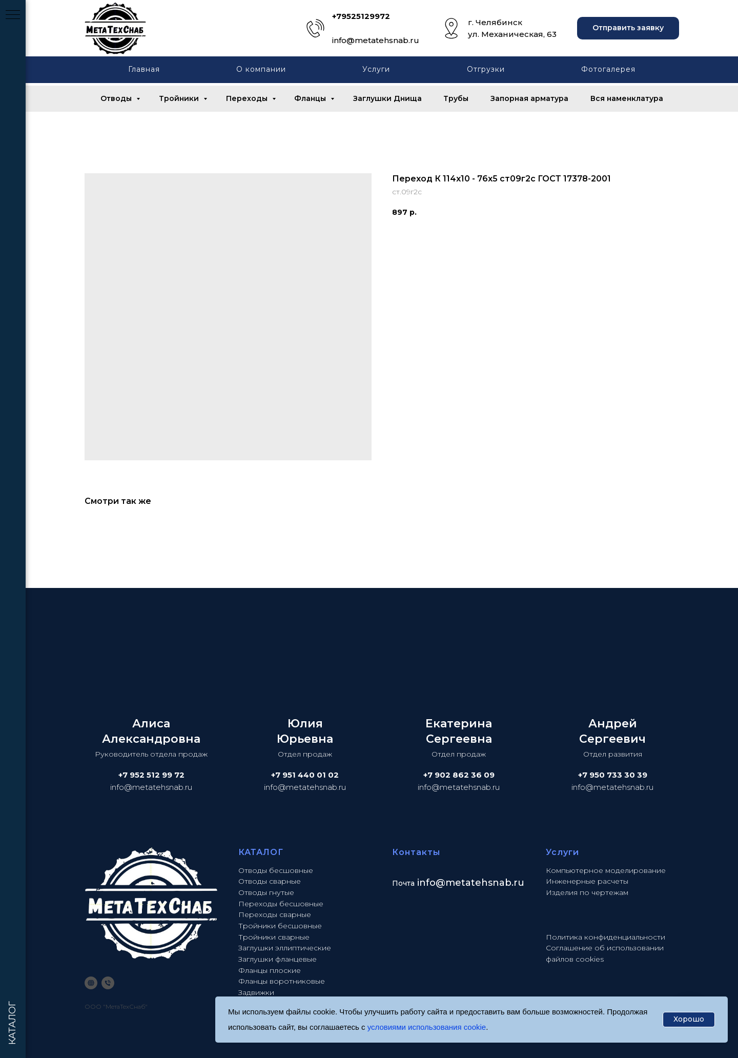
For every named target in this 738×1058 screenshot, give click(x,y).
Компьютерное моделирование (606, 870)
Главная (144, 69)
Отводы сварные (269, 881)
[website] (91, 982)
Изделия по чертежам (587, 892)
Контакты (416, 852)
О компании (261, 69)
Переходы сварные (274, 914)
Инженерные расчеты (587, 881)
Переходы (248, 98)
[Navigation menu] (13, 15)
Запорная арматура (529, 98)
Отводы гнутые (266, 892)
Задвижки (256, 992)
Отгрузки (486, 69)
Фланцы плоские (269, 970)
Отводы (117, 98)
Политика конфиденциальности (605, 937)
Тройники (180, 98)
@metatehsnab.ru (480, 882)
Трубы (455, 98)
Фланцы (311, 98)
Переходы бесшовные (280, 903)
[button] (628, 28)
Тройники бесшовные (280, 925)
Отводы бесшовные (275, 870)
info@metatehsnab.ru (375, 40)
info (426, 882)
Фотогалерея (608, 69)
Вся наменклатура (626, 98)
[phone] (107, 982)
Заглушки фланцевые (277, 959)
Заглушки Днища (387, 98)
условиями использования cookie (426, 1027)
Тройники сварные (274, 937)
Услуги (376, 69)
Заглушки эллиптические (284, 947)
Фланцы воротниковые (281, 981)
